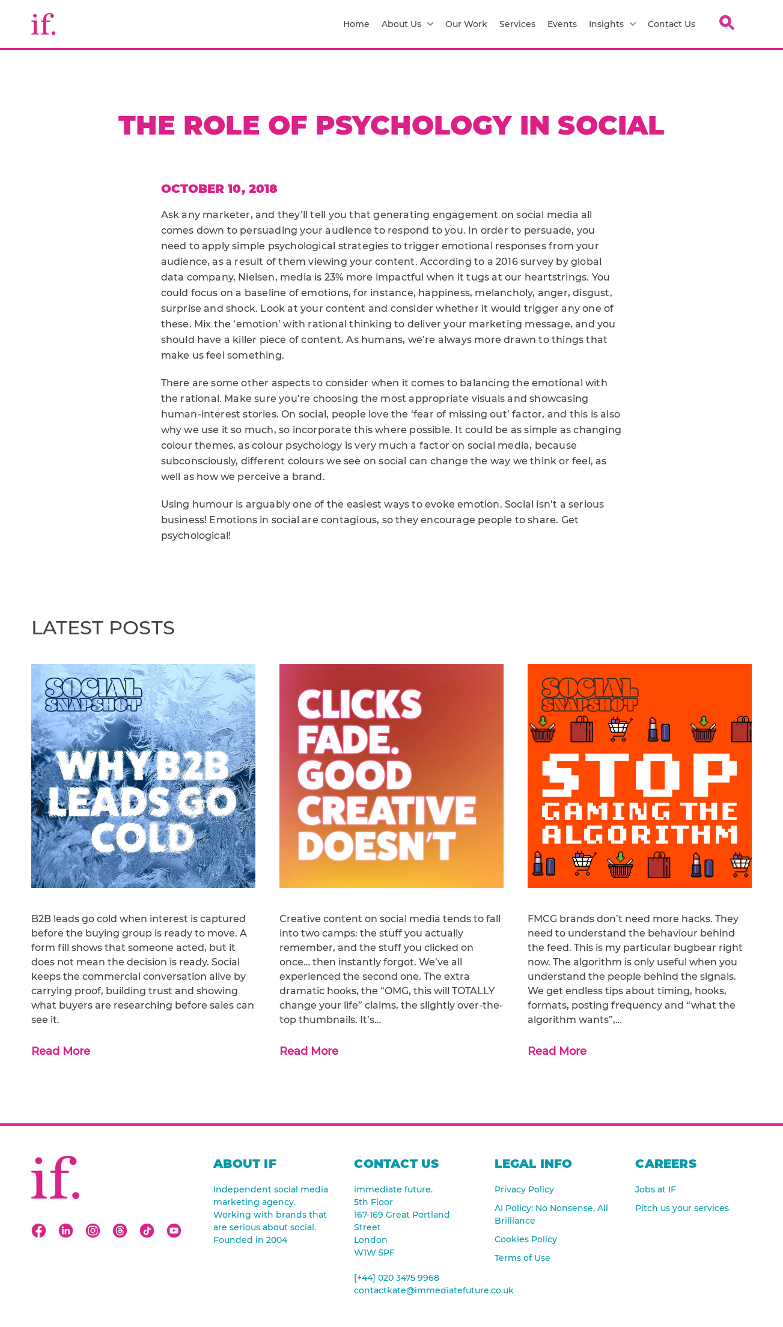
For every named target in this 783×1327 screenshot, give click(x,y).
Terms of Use (522, 1258)
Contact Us (671, 24)
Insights (612, 24)
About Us (407, 24)
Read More (60, 1051)
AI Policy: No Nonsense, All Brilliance (551, 1214)
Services (517, 24)
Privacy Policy (524, 1189)
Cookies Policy (526, 1239)
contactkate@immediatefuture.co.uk (412, 1290)
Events (562, 24)
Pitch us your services (682, 1208)
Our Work (466, 24)
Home (356, 24)
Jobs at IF (655, 1189)
